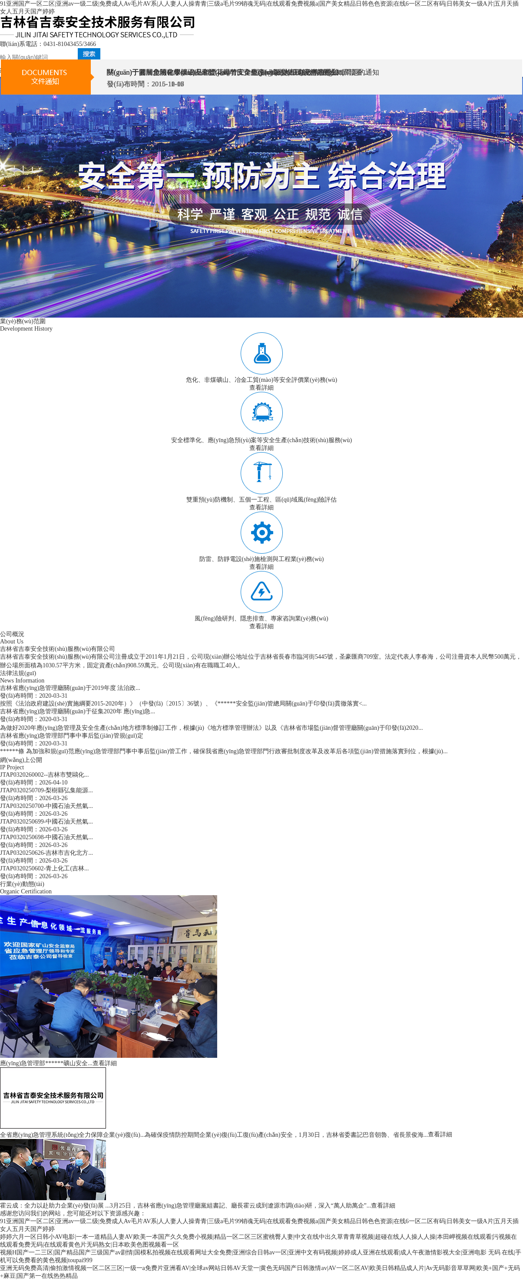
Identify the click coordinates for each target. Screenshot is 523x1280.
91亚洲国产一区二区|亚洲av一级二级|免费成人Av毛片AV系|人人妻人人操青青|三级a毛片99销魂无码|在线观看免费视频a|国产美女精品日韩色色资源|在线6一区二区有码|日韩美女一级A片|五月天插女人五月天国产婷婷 (259, 7)
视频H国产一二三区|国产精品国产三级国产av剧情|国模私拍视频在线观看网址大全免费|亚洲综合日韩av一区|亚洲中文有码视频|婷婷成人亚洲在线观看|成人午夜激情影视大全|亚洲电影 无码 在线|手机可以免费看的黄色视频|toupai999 (260, 1256)
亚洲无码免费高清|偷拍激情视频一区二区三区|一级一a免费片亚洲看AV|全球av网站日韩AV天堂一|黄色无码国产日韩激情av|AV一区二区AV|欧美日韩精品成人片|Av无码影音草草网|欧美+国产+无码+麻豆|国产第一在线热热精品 (260, 1272)
